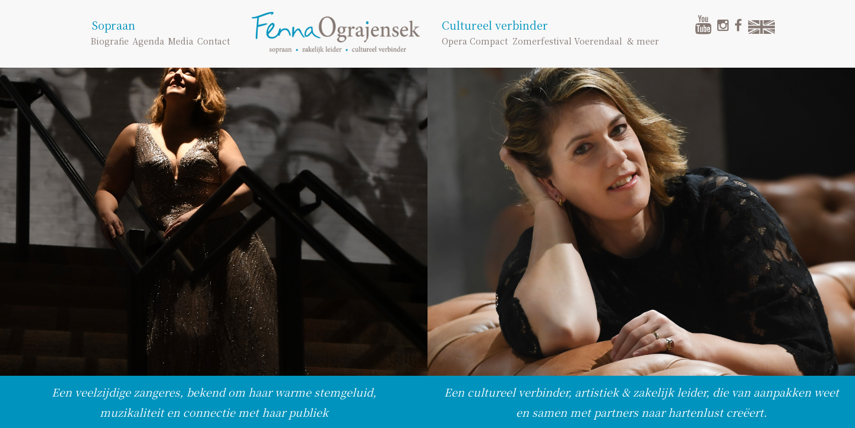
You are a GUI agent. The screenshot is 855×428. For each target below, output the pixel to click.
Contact (213, 41)
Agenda (148, 41)
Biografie (110, 41)
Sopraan (113, 25)
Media (181, 41)
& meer (643, 41)
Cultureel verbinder (495, 25)
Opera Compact (475, 41)
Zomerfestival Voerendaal (567, 41)
